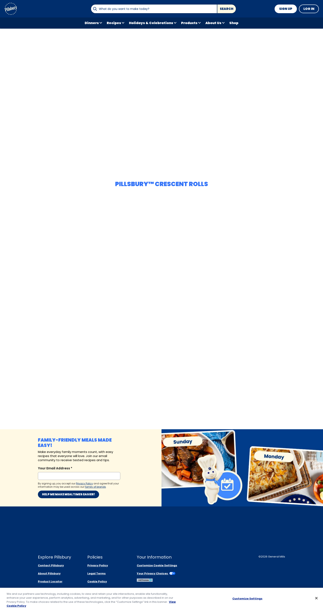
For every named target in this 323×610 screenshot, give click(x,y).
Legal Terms (96, 573)
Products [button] (189, 23)
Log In (308, 9)
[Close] (316, 598)
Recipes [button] (114, 23)
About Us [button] (213, 23)
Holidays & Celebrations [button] (151, 23)
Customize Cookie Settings (157, 565)
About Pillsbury (49, 573)
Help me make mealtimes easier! (68, 494)
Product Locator (50, 581)
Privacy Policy (97, 565)
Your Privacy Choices (156, 573)
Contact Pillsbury (51, 565)
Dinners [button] (92, 23)
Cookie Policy (97, 581)
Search (226, 9)
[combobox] (154, 9)
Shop (233, 23)
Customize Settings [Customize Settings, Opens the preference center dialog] (247, 599)
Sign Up (285, 9)
